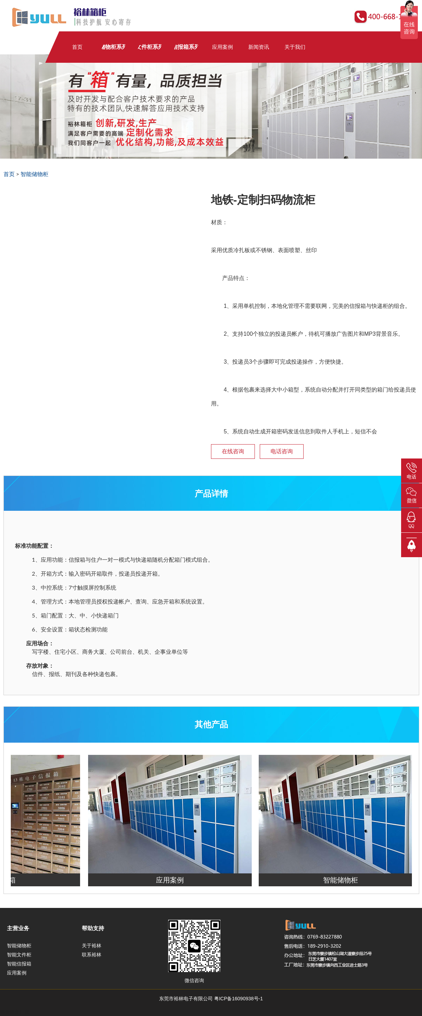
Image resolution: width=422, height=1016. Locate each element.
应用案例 (222, 47)
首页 (77, 47)
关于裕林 (91, 945)
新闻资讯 (258, 47)
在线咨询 (233, 451)
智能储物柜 (34, 173)
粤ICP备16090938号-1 (238, 998)
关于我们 (294, 47)
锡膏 (5, 1012)
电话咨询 (282, 451)
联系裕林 (91, 954)
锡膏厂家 (19, 1012)
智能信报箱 (19, 963)
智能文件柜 (19, 954)
